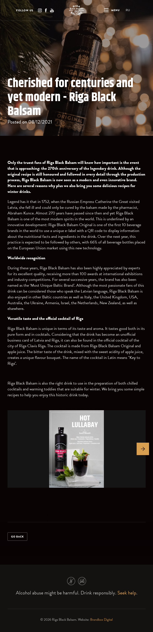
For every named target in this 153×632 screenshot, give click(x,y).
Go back (17, 536)
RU (128, 10)
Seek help (126, 593)
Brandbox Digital (101, 619)
